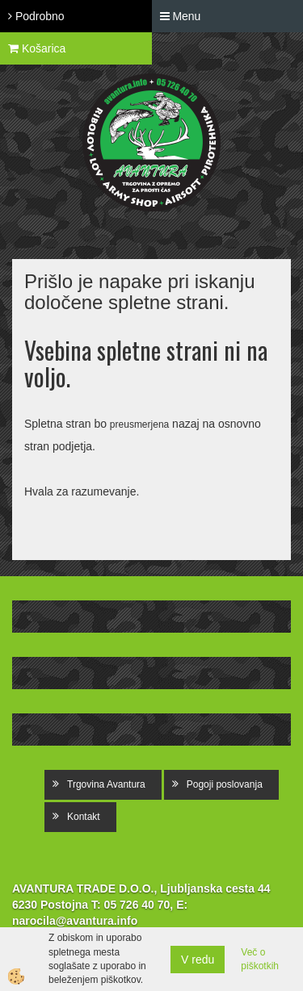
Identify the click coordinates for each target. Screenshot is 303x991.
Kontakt (83, 816)
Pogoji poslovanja (225, 784)
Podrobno (36, 16)
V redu (197, 959)
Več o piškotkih (260, 959)
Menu (180, 16)
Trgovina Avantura (106, 784)
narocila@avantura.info (74, 920)
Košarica (36, 48)
